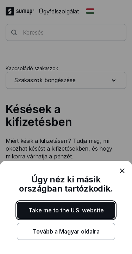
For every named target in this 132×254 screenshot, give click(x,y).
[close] (122, 170)
